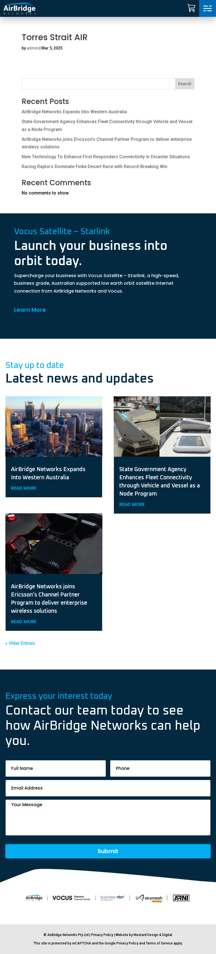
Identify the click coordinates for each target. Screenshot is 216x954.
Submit (108, 851)
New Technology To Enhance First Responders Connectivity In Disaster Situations (106, 156)
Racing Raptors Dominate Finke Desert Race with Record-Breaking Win (94, 166)
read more (23, 488)
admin (33, 48)
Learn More (30, 310)
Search (184, 84)
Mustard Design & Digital (153, 935)
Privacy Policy (102, 935)
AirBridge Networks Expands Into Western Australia (74, 111)
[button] (207, 8)
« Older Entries (20, 643)
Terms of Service (159, 943)
